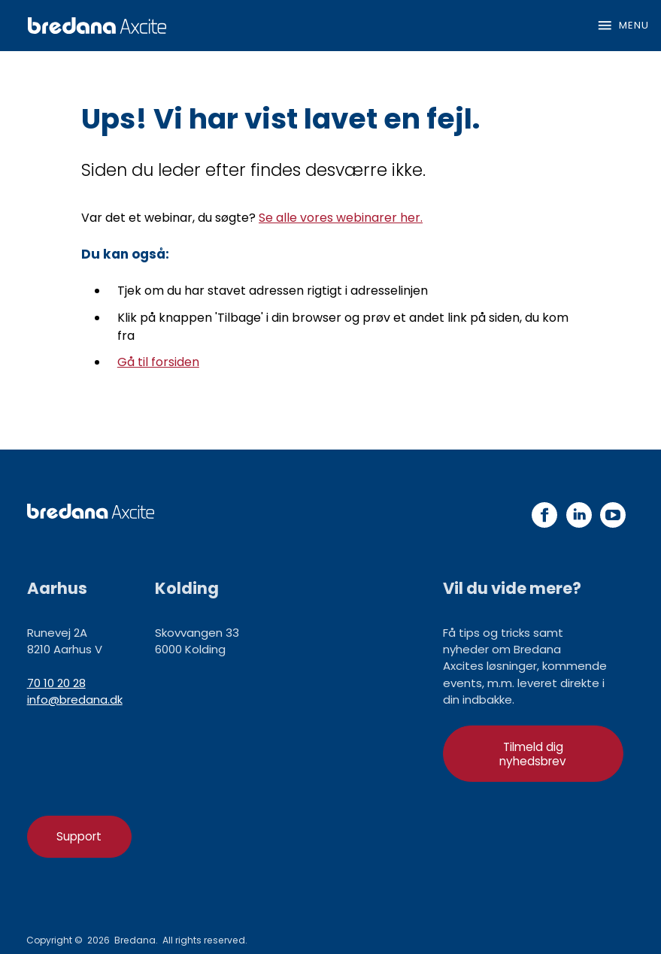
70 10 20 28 (56, 683)
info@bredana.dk (75, 699)
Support (79, 836)
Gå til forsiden (158, 362)
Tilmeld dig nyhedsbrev (532, 754)
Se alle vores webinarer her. (341, 217)
